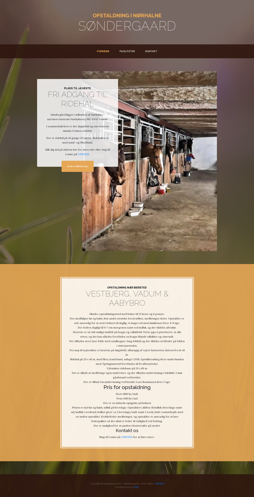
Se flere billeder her (77, 166)
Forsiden (103, 51)
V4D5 (136, 487)
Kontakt (151, 51)
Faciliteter (127, 51)
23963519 (83, 154)
